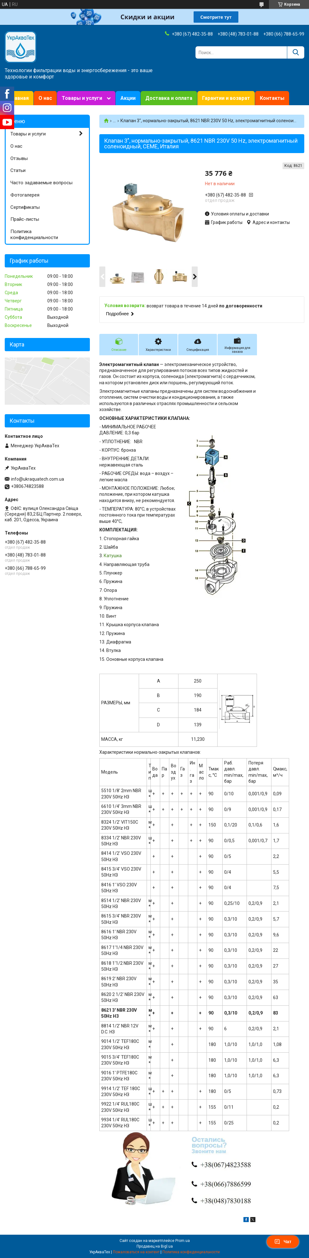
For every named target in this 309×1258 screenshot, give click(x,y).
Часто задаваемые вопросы (41, 183)
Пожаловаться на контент (136, 1252)
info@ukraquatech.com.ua (37, 479)
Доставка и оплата (168, 98)
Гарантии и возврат (226, 98)
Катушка (113, 555)
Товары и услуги (82, 98)
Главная (19, 98)
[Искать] (295, 52)
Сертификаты (25, 207)
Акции (128, 98)
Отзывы (19, 158)
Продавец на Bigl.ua (155, 1246)
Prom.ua (182, 1240)
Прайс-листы (24, 219)
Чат (282, 1241)
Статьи (18, 170)
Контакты (272, 98)
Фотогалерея (24, 195)
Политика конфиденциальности (34, 234)
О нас (45, 98)
